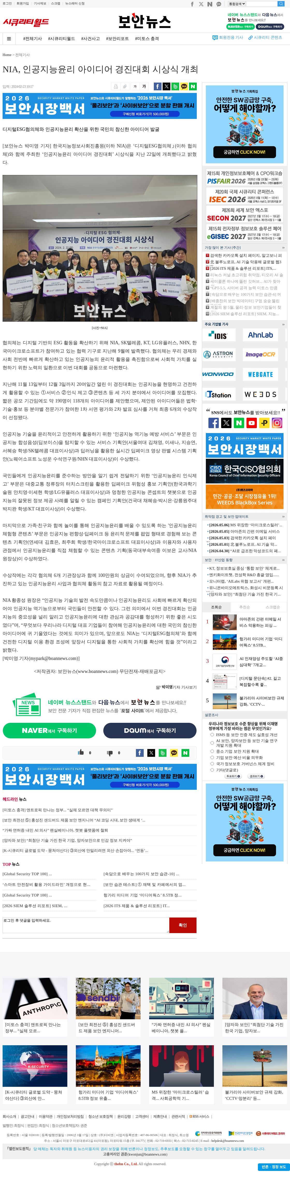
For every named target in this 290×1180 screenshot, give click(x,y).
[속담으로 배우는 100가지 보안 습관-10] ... (141, 874)
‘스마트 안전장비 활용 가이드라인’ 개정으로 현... (46, 884)
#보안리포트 (117, 38)
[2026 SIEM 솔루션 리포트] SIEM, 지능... (244, 314)
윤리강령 (124, 1116)
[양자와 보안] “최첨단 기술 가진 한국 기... (244, 594)
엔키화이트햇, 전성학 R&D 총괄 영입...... (244, 575)
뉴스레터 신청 (75, 3)
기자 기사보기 (176, 687)
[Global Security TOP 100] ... (27, 874)
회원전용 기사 (231, 37)
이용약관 (45, 1116)
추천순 (244, 607)
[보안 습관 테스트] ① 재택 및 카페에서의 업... (145, 884)
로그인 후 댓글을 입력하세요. (86, 925)
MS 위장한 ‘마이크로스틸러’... (245, 525)
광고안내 (27, 1116)
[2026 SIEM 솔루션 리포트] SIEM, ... (35, 906)
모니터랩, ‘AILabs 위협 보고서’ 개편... (241, 581)
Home (7, 55)
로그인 (7, 3)
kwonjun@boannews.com (147, 1154)
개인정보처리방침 (70, 1116)
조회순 (216, 607)
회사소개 (9, 1116)
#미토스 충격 (147, 38)
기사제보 (40, 3)
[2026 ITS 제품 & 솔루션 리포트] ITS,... (243, 268)
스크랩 (55, 3)
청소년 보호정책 (100, 1116)
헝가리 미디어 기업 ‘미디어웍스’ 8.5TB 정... (143, 895)
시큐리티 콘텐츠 (268, 37)
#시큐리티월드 (61, 38)
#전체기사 (32, 38)
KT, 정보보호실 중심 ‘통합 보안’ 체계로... (244, 568)
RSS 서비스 (201, 1116)
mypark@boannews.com (53, 658)
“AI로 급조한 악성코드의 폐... (245, 551)
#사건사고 (90, 38)
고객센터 (142, 1116)
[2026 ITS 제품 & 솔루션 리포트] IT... (137, 906)
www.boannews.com (97, 671)
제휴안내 (160, 1116)
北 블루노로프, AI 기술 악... (243, 544)
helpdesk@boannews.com (227, 1141)
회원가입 (23, 3)
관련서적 (178, 1116)
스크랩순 (273, 607)
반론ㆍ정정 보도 (274, 1167)
